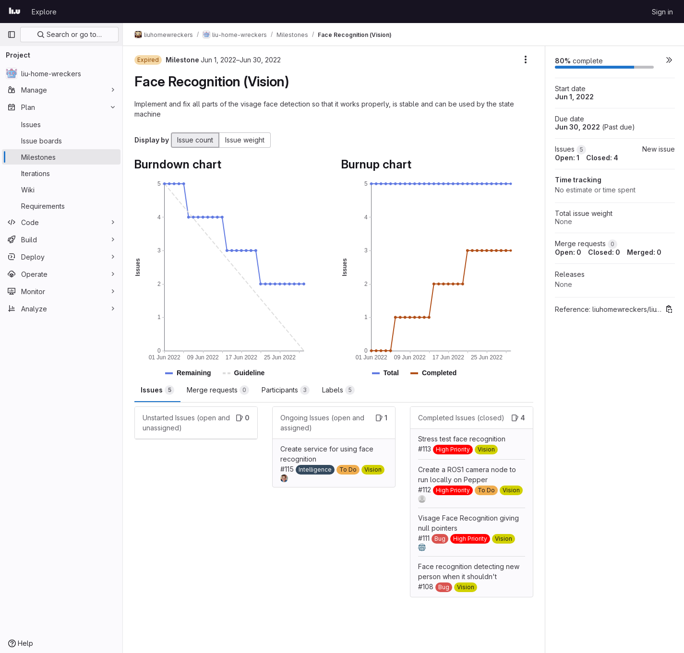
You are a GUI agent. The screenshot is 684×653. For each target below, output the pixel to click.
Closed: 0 (604, 252)
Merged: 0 (644, 252)
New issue (658, 149)
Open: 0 (568, 252)
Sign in (662, 12)
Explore (44, 12)
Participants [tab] (286, 390)
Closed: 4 (602, 158)
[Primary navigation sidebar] (11, 34)
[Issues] (61, 124)
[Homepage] (14, 11)
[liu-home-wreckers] (61, 73)
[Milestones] (61, 157)
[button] (194, 373)
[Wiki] (61, 189)
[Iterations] (61, 173)
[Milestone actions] (525, 59)
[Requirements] (61, 206)
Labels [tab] (338, 390)
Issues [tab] (157, 390)
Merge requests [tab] (218, 390)
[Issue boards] (61, 140)
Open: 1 (567, 158)
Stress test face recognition (461, 439)
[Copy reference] (669, 309)
